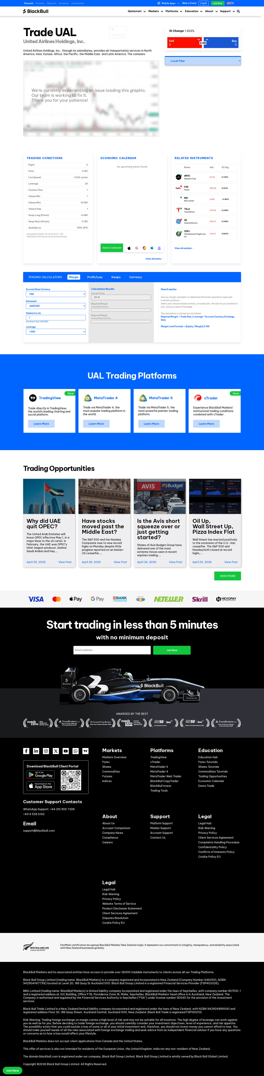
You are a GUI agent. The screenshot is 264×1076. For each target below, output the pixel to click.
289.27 (213, 221)
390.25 (213, 188)
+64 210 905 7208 (62, 809)
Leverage (31, 327)
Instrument (31, 301)
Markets (153, 11)
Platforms (172, 11)
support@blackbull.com (39, 830)
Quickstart (135, 11)
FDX (186, 187)
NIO (186, 198)
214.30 (213, 234)
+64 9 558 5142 (33, 814)
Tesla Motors (189, 212)
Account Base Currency (38, 289)
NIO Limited (189, 201)
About (209, 11)
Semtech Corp (190, 179)
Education (191, 11)
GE (185, 220)
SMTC (187, 176)
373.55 (213, 210)
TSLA (187, 209)
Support (225, 11)
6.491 (212, 199)
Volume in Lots (33, 313)
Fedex (186, 190)
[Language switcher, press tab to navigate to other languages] (231, 3)
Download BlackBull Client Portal (52, 766)
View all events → (155, 259)
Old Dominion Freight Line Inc (195, 235)
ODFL (187, 231)
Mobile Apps (168, 3)
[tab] (73, 277)
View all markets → (184, 248)
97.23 (212, 177)
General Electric (191, 223)
